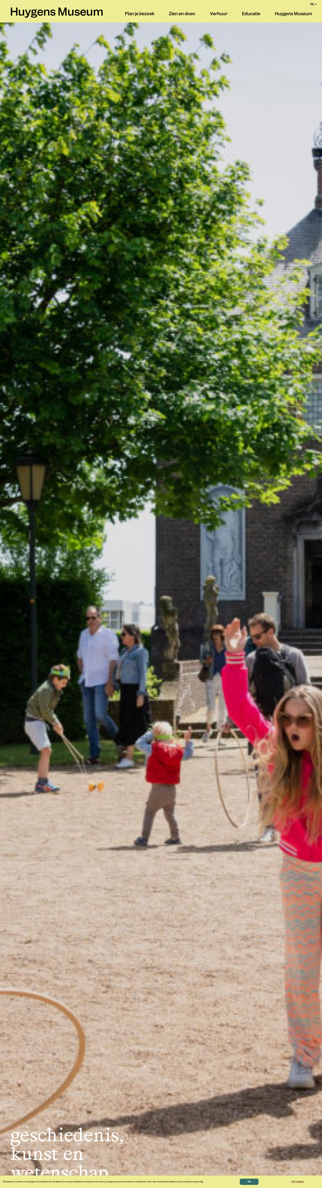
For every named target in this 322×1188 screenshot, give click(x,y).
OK (249, 1182)
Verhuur (219, 14)
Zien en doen (182, 14)
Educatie (251, 14)
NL (313, 4)
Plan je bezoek (139, 14)
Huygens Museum (56, 12)
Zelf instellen (297, 1182)
